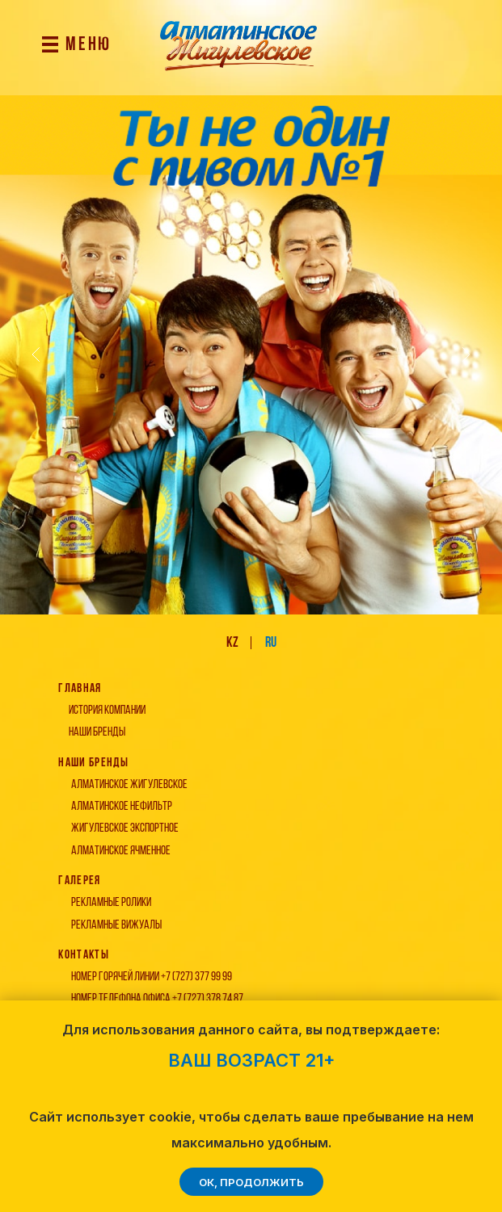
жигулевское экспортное (125, 828)
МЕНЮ (88, 45)
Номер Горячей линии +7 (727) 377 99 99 (151, 977)
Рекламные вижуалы (116, 925)
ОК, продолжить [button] (251, 1182)
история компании (107, 710)
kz (232, 643)
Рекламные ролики (111, 902)
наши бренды (97, 732)
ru (270, 643)
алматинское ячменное (121, 851)
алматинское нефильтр (121, 806)
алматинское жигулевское (129, 784)
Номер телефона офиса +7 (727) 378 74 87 (157, 998)
